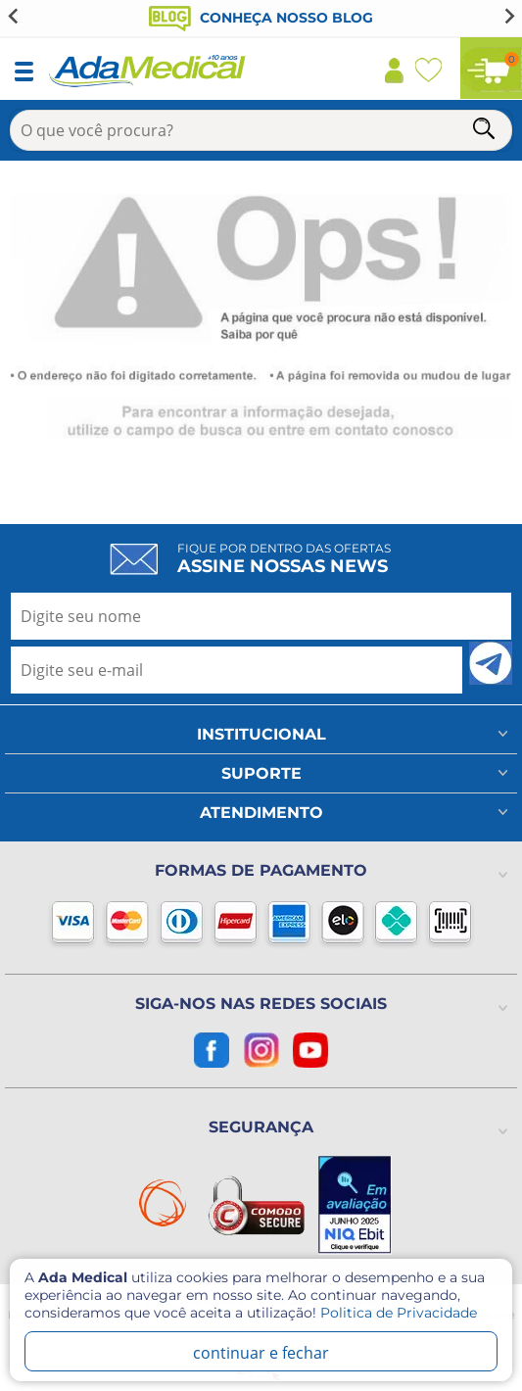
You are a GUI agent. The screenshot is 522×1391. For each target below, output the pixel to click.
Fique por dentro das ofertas (284, 559)
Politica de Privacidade (398, 1312)
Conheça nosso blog (261, 17)
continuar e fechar (261, 1353)
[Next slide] (508, 15)
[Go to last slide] (13, 15)
